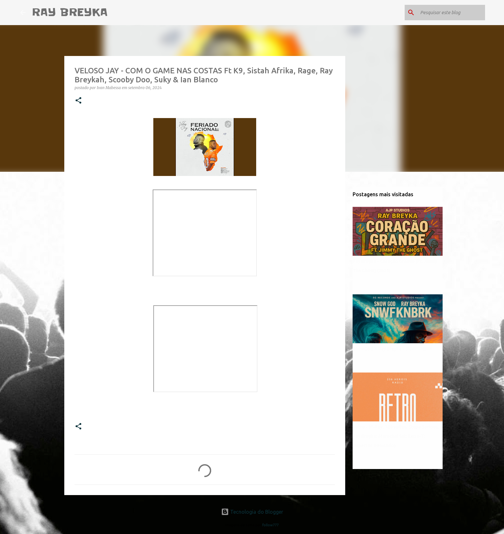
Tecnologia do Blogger (252, 512)
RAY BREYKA (70, 12)
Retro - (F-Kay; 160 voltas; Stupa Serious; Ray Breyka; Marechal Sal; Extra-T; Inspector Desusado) (396, 436)
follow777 (270, 525)
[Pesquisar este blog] (451, 12)
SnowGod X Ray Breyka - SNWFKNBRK (393, 348)
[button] (78, 101)
